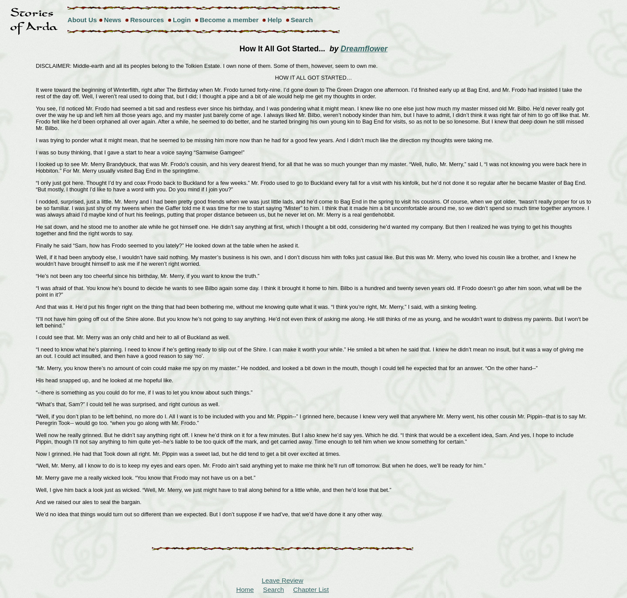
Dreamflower (364, 48)
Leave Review (282, 580)
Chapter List (311, 589)
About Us (82, 19)
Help (274, 19)
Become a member (229, 19)
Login (182, 19)
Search (302, 19)
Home (245, 589)
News (112, 19)
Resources (147, 19)
